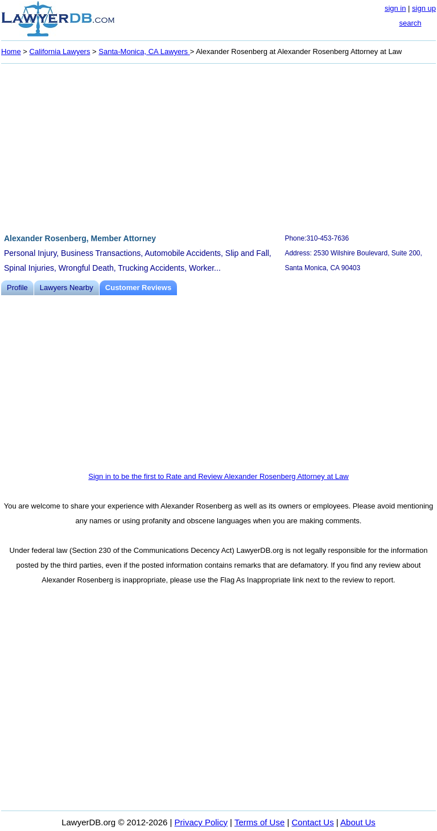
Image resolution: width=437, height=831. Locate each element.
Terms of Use (259, 822)
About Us (358, 822)
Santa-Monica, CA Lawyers (143, 51)
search (410, 23)
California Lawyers (60, 51)
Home (11, 51)
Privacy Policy (201, 822)
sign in (395, 8)
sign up (424, 8)
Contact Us (313, 822)
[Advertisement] (218, 146)
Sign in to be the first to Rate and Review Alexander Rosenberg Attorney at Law (218, 476)
